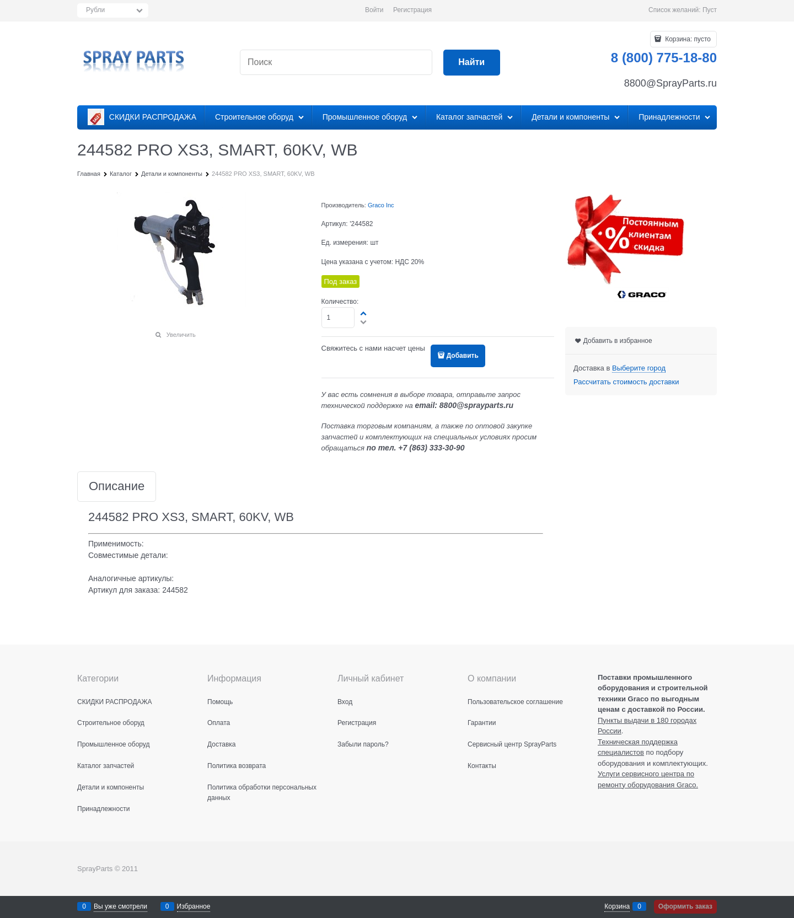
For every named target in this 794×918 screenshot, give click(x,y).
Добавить (463, 355)
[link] (639, 368)
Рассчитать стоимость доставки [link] (626, 382)
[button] (364, 313)
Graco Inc (381, 205)
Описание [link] (116, 486)
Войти (374, 10)
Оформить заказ (685, 906)
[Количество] (338, 317)
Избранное (194, 906)
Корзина (617, 906)
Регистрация (412, 10)
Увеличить (181, 334)
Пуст (709, 10)
